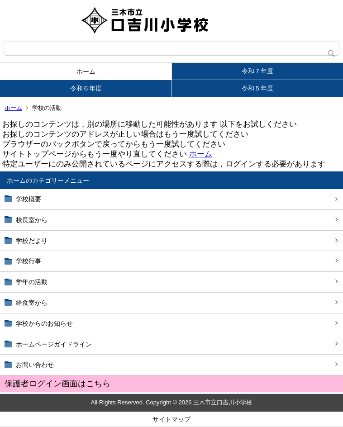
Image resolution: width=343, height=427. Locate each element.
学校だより (32, 240)
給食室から (32, 302)
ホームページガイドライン (54, 344)
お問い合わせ (35, 364)
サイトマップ (171, 419)
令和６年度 (86, 88)
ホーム (85, 71)
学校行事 (28, 261)
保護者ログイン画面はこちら (57, 383)
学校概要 (28, 199)
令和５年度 (257, 88)
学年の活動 (32, 281)
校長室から (32, 219)
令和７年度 (257, 71)
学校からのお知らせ (44, 323)
